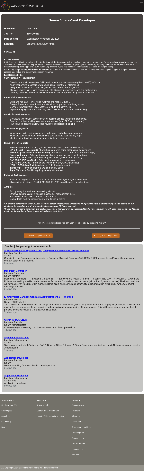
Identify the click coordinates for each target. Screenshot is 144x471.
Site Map (76, 455)
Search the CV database (48, 411)
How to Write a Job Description (50, 416)
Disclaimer (76, 422)
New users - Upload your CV (38, 235)
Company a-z (78, 405)
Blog (3, 427)
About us (76, 416)
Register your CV (9, 405)
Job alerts (5, 416)
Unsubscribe (77, 449)
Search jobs (6, 411)
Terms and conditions (81, 427)
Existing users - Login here (106, 235)
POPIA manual (78, 444)
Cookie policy (78, 438)
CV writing (6, 422)
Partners (76, 411)
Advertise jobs (43, 405)
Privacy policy (78, 433)
